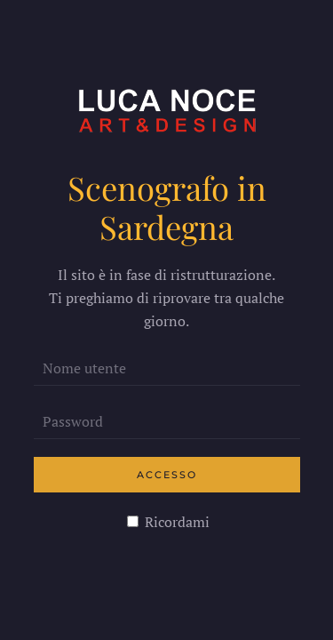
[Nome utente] (167, 368)
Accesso (167, 474)
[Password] (167, 421)
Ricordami (168, 522)
